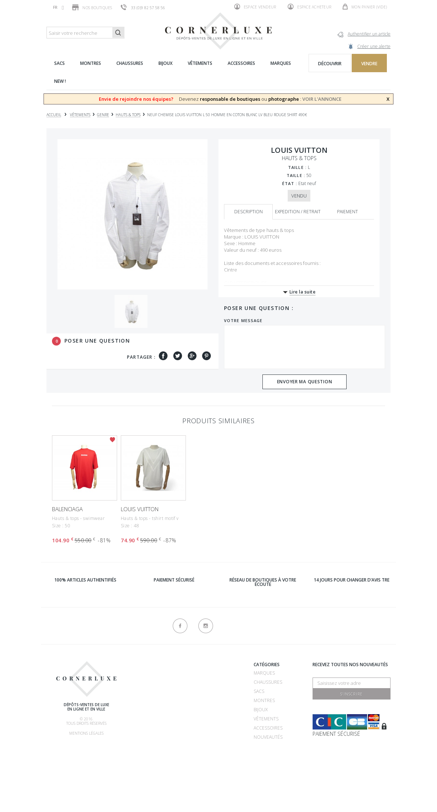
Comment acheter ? (158, 702)
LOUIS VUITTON (139, 509)
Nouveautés (268, 737)
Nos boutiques (92, 7)
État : (290, 183)
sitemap (197, 767)
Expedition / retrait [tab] (298, 211)
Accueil (53, 114)
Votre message (243, 320)
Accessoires (268, 728)
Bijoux (261, 709)
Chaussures (268, 682)
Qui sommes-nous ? (157, 665)
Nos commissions (156, 738)
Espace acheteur (309, 6)
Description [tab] (248, 211)
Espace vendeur (255, 6)
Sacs (259, 691)
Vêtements (266, 719)
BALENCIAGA (67, 509)
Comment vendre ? (157, 693)
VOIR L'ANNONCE (321, 99)
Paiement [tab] (347, 211)
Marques (264, 673)
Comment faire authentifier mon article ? (156, 720)
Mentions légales (86, 733)
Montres (264, 700)
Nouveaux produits (212, 758)
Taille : (297, 167)
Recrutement (205, 673)
